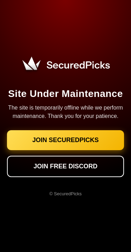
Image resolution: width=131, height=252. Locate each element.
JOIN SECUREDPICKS (65, 140)
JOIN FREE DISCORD (65, 166)
